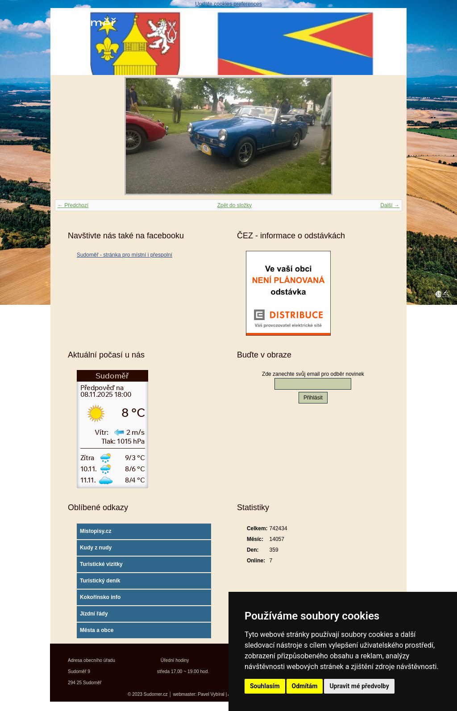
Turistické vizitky (101, 564)
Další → (389, 205)
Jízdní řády (94, 614)
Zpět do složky (234, 205)
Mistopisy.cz (95, 531)
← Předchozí (73, 205)
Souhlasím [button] (265, 686)
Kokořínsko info (100, 597)
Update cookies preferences (228, 4)
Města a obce (96, 630)
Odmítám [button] (305, 686)
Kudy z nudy (96, 548)
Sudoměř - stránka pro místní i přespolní (124, 255)
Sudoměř (85, 23)
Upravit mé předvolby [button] (359, 686)
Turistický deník (100, 581)
